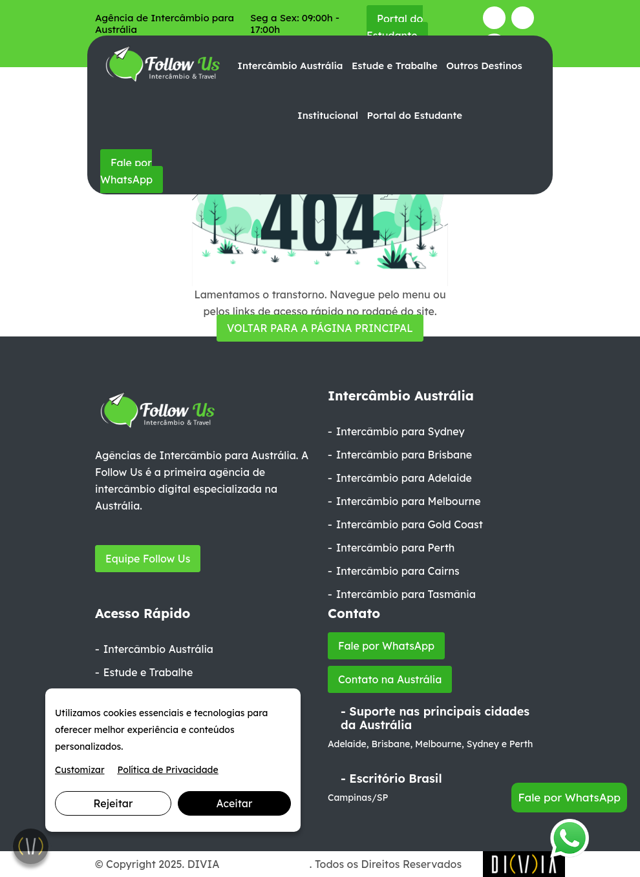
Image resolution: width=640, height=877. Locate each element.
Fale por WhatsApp (126, 171)
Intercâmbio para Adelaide (404, 477)
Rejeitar (113, 803)
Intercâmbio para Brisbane (404, 454)
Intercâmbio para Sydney (400, 431)
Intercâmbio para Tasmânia (406, 594)
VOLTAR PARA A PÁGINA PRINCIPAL (320, 328)
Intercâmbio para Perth (395, 547)
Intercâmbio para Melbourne (408, 501)
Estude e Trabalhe (395, 65)
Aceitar (235, 803)
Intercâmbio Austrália (290, 65)
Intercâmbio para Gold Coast (409, 524)
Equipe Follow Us (147, 558)
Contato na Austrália (390, 679)
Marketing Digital (266, 864)
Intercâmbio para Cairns (398, 570)
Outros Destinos (484, 65)
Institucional (327, 115)
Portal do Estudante (395, 27)
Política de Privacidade (168, 770)
